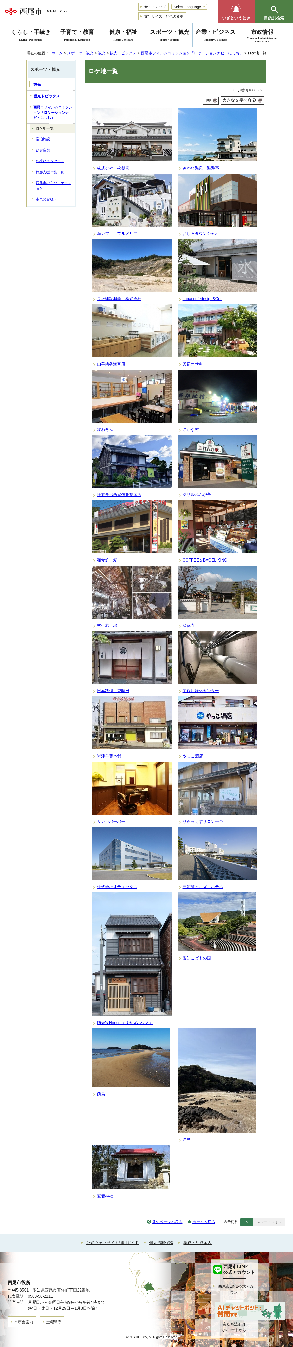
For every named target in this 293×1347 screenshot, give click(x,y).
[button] (236, 11)
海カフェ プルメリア (117, 233)
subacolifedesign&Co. (202, 299)
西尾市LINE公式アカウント (235, 1289)
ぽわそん (105, 429)
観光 (102, 53)
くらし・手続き (30, 36)
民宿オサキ (193, 364)
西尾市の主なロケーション (53, 185)
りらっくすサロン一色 (203, 821)
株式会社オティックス (117, 887)
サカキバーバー (111, 821)
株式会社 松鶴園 (113, 168)
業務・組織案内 (197, 1243)
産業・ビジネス (215, 36)
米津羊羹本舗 (109, 756)
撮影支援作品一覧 (50, 172)
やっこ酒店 (193, 756)
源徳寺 (189, 625)
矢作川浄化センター (201, 691)
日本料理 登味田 (113, 691)
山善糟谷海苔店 (111, 364)
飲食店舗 (43, 150)
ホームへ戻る (203, 1222)
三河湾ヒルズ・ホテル (203, 887)
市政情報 (262, 36)
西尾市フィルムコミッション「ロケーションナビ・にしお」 (192, 53)
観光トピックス (123, 53)
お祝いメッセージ (50, 161)
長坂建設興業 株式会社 (119, 299)
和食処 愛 (107, 560)
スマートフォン (269, 1222)
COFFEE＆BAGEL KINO (205, 560)
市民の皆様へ (46, 199)
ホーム (57, 53)
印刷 (207, 100)
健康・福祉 (123, 36)
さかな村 (191, 429)
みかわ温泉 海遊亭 (201, 168)
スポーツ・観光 (80, 53)
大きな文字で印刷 (239, 100)
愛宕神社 (105, 1196)
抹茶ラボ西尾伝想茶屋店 (119, 495)
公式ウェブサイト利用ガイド (112, 1243)
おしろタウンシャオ (201, 233)
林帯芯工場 (107, 625)
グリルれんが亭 (197, 494)
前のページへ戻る (167, 1222)
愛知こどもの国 (197, 958)
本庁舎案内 (23, 1322)
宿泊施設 (43, 139)
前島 (101, 1094)
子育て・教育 (77, 36)
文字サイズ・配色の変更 (163, 16)
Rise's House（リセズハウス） (125, 1023)
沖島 (187, 1139)
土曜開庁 (53, 1322)
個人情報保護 (161, 1243)
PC (246, 1222)
